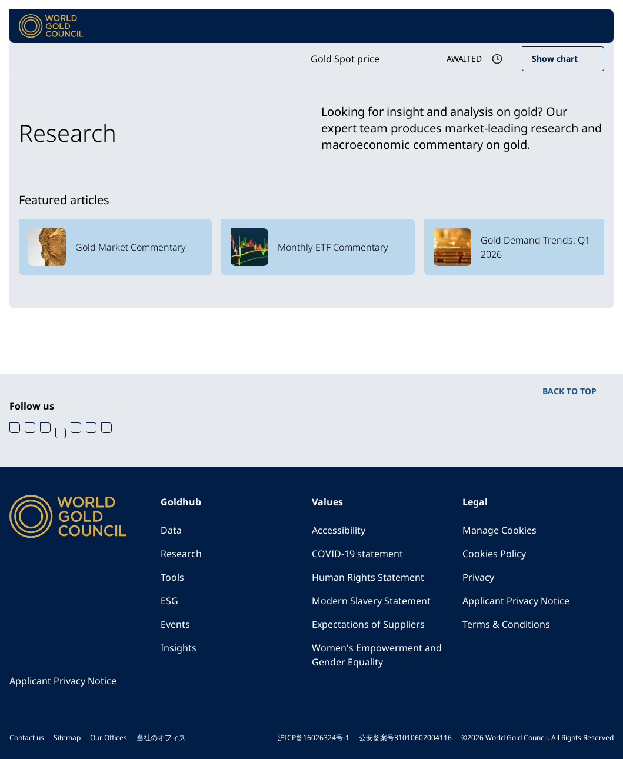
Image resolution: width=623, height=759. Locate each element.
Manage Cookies (499, 530)
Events (175, 624)
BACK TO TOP (569, 391)
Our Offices (108, 738)
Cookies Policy (494, 553)
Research (181, 553)
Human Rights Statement (368, 577)
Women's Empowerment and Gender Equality (377, 654)
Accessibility (338, 530)
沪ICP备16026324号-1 (313, 738)
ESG (169, 600)
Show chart (555, 58)
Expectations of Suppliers (368, 624)
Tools (172, 577)
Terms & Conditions (506, 624)
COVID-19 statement (357, 553)
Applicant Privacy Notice (515, 600)
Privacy (478, 577)
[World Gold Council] (51, 26)
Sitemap (67, 738)
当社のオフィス (161, 738)
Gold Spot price (345, 58)
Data (171, 530)
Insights (178, 647)
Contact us (26, 738)
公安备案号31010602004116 (405, 738)
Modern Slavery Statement (371, 600)
